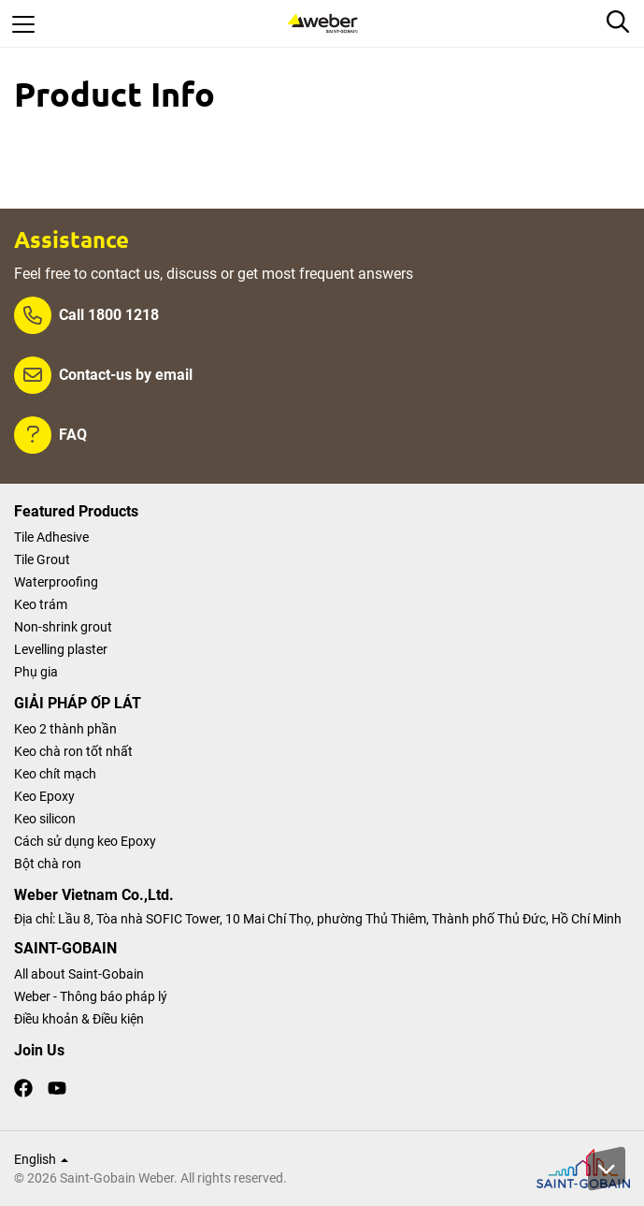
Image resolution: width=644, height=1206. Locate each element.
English (41, 1159)
